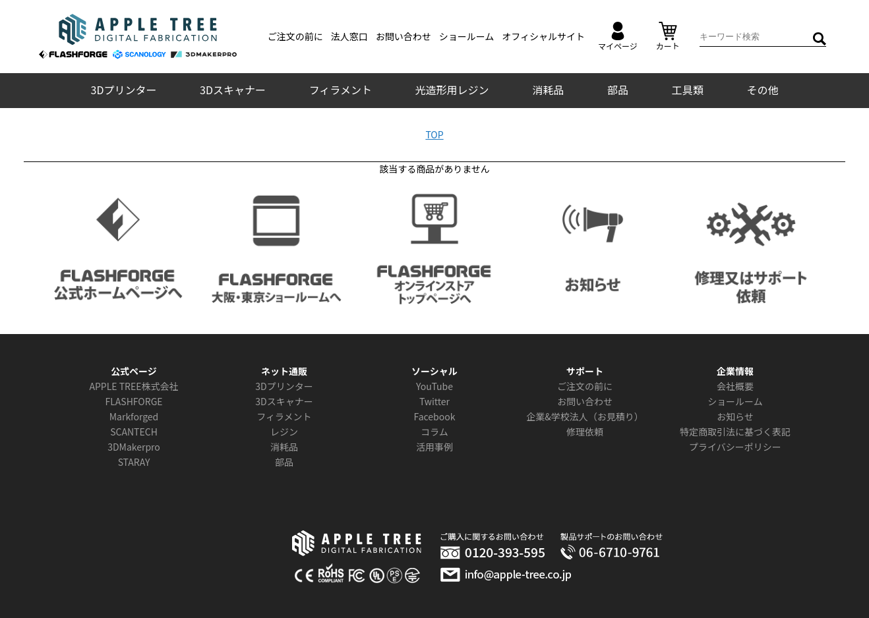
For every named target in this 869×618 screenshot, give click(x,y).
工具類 (688, 90)
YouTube (434, 386)
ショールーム (466, 36)
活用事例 (434, 446)
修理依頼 (584, 431)
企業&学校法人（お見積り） (585, 416)
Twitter (434, 401)
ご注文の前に (295, 36)
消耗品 (548, 90)
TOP (434, 134)
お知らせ (735, 416)
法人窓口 (349, 36)
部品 (617, 90)
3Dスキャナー (233, 90)
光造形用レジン (452, 90)
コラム (434, 431)
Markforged (134, 416)
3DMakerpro (133, 446)
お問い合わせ (403, 36)
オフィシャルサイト (543, 36)
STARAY (134, 461)
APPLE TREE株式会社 (133, 386)
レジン (284, 431)
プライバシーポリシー (735, 446)
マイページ (618, 36)
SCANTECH (134, 431)
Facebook (435, 416)
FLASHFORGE (133, 401)
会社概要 (735, 386)
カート (668, 36)
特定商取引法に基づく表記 (735, 431)
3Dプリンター (124, 90)
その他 (762, 90)
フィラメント (340, 90)
